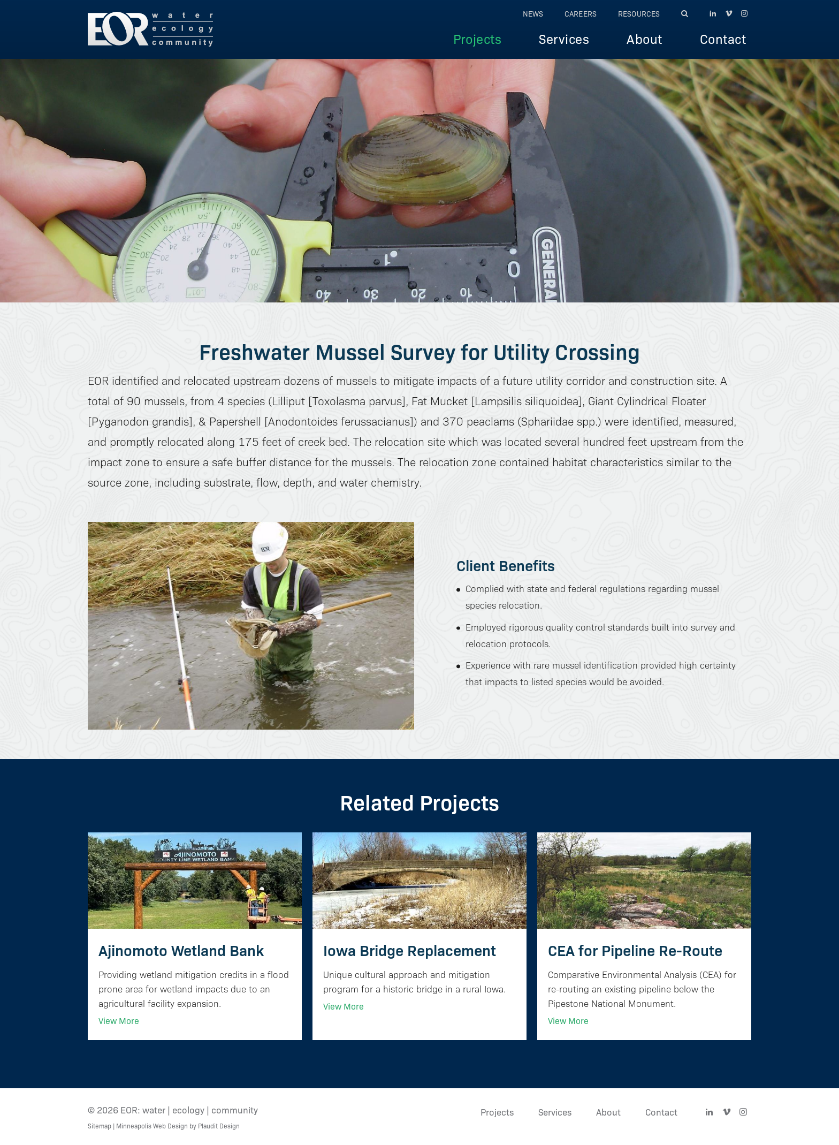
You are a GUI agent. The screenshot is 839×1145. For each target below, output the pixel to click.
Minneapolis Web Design (152, 1125)
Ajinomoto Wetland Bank (181, 949)
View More (118, 1020)
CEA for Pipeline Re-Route (635, 949)
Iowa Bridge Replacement (409, 949)
